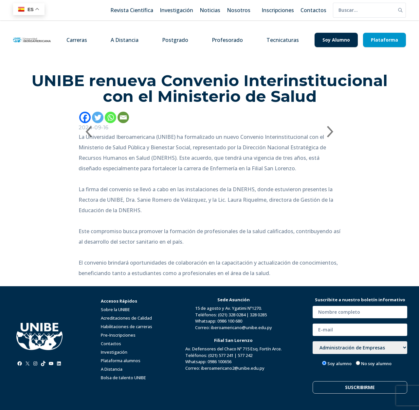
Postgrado (175, 40)
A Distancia (124, 40)
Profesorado (227, 40)
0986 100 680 (229, 321)
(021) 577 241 (220, 355)
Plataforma (384, 40)
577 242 (245, 355)
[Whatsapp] (110, 117)
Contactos (111, 343)
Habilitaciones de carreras (126, 326)
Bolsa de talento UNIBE (123, 378)
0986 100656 (219, 361)
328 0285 (258, 315)
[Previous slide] (88, 131)
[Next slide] (330, 131)
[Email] (123, 117)
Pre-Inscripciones (118, 335)
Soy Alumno (336, 40)
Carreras (76, 40)
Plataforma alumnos (120, 360)
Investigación (114, 352)
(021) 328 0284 (232, 315)
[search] (364, 10)
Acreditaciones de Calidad (126, 318)
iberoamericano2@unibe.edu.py (232, 368)
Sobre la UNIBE (115, 309)
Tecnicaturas (282, 40)
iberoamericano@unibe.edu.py (241, 327)
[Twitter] (97, 117)
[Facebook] (85, 117)
